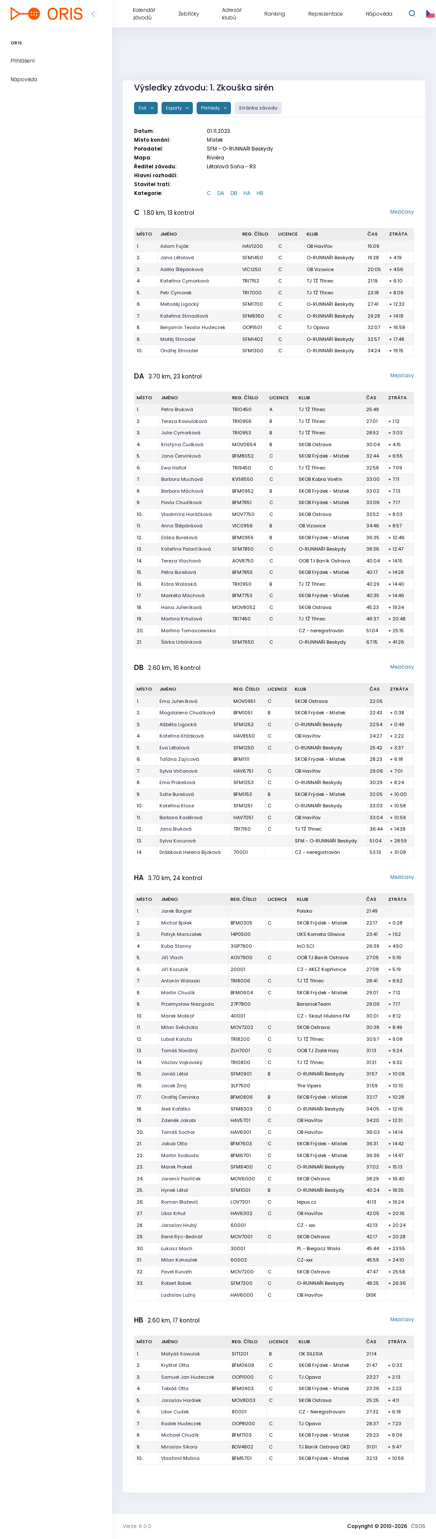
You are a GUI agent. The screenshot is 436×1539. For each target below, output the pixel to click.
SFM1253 (243, 782)
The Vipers (309, 1085)
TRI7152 (250, 280)
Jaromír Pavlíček (181, 1178)
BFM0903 (243, 1388)
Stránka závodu (258, 108)
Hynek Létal (174, 1190)
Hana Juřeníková (181, 607)
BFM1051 (242, 712)
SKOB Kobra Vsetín (321, 479)
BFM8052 (243, 456)
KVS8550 (242, 479)
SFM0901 (241, 1073)
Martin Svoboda (180, 1155)
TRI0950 (242, 584)
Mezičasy (402, 211)
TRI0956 (242, 421)
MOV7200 (242, 1271)
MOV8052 (243, 607)
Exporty (174, 108)
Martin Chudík (178, 992)
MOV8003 (243, 1400)
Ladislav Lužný (178, 1295)
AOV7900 (241, 957)
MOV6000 (242, 1178)
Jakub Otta (174, 1143)
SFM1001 (240, 1190)
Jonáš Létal (174, 1073)
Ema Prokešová (177, 782)
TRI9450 (241, 467)
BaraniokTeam (314, 1004)
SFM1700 (252, 304)
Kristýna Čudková (182, 444)
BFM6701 (240, 1155)
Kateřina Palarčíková (186, 549)
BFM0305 (241, 922)
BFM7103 (242, 1435)
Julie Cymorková (180, 432)
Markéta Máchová (183, 595)
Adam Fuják (174, 246)
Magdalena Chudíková (187, 712)
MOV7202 (241, 1027)
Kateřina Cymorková (184, 280)
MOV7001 (241, 1236)
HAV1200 (252, 246)
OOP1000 (243, 1377)
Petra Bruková (177, 409)
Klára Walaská (179, 584)
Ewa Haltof (173, 467)
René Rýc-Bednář (182, 1236)
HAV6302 (241, 1213)
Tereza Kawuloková (184, 421)
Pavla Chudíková (181, 502)
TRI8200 (240, 1039)
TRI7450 (241, 618)
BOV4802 (242, 1446)
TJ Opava (318, 327)
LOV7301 (240, 1202)
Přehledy (211, 108)
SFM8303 (241, 1109)
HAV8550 (244, 735)
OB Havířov (319, 246)
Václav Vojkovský (182, 1062)
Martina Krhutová (181, 618)
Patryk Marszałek (181, 934)
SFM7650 (243, 642)
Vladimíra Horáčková (186, 514)
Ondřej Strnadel (179, 350)
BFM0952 (243, 491)
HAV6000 (241, 1295)
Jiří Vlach (172, 957)
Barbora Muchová (182, 479)
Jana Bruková (175, 829)
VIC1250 (251, 269)
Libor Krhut (173, 1213)
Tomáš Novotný (179, 1050)
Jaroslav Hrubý (179, 1225)
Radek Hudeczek (181, 1423)
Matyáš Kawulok (180, 1353)
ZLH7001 (240, 1050)
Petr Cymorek (176, 292)
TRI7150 (242, 829)
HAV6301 (240, 1132)
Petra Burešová (178, 572)
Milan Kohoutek (179, 1259)
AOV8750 (243, 560)
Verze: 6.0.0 (137, 1526)
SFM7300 (241, 1283)
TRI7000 (252, 292)
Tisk (143, 108)
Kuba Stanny (176, 946)
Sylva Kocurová (177, 840)
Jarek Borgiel (176, 911)
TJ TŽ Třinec (320, 280)
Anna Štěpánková (182, 525)
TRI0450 (242, 409)
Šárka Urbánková (181, 642)
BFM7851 (242, 502)
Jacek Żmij (173, 1085)
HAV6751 (243, 771)
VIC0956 (242, 525)
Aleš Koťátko (175, 1109)
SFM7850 (243, 549)
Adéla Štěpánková (181, 269)
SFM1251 (242, 805)
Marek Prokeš (176, 1166)
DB (233, 193)
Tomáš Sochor (178, 1132)
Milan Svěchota (179, 1027)
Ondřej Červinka (180, 1097)
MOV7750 (243, 514)
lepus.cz (306, 1202)
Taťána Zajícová (179, 759)
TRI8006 (240, 980)
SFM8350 (253, 316)
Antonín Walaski (180, 980)
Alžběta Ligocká (178, 724)
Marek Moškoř (177, 1015)
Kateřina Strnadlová (184, 316)
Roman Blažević (179, 1202)
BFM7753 (242, 595)
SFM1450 (252, 257)
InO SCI (305, 946)
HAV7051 (243, 817)
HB (260, 193)
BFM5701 (242, 1458)
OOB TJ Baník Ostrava (324, 560)
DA (220, 193)
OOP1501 (252, 327)
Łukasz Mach (176, 1248)
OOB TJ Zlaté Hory (318, 1050)
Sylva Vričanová (178, 771)
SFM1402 (252, 339)
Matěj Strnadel (177, 339)
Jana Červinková (181, 456)
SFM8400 (241, 1166)
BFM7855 (242, 572)
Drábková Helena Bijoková (190, 852)
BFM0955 (243, 537)
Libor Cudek (175, 1411)
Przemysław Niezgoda (187, 1004)
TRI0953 (241, 432)
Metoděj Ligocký (179, 304)
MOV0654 (244, 444)
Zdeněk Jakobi (178, 1120)
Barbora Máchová (182, 491)
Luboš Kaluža (176, 1039)
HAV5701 (240, 1120)
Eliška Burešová (179, 537)
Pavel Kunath (176, 1271)
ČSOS (418, 1526)
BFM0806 (241, 1097)
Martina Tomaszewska (188, 630)
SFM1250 (243, 747)
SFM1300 (252, 350)
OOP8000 (243, 1423)
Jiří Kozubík (174, 969)
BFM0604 (241, 992)
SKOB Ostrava (315, 444)
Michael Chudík (180, 1435)
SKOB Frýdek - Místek (324, 456)
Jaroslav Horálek (181, 1400)
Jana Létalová (177, 257)
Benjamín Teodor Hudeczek (192, 327)
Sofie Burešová (176, 794)
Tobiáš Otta (175, 1388)
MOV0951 (244, 701)
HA (247, 193)
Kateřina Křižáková (181, 735)
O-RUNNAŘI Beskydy (330, 257)
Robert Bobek (176, 1283)
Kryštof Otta (175, 1365)
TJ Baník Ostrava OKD (324, 1446)
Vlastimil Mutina (180, 1458)
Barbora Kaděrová (181, 817)
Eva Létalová (174, 747)
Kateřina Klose (176, 805)
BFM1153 (242, 794)
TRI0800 (240, 1062)
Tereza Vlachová (181, 560)
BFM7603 (241, 1143)
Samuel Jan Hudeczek (187, 1377)
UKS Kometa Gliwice (321, 934)
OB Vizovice (320, 269)
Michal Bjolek (176, 922)
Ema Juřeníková (178, 701)
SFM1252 (243, 724)
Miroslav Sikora (179, 1446)
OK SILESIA (311, 1353)
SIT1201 (240, 1353)
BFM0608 (243, 1365)
